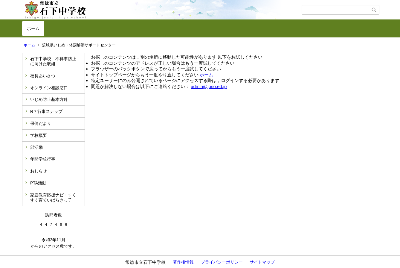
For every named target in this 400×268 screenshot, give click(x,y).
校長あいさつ (42, 75)
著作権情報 (183, 262)
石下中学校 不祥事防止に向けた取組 (53, 61)
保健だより (40, 123)
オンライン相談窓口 (49, 87)
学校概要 (38, 135)
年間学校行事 (42, 159)
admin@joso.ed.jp (209, 86)
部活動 (36, 147)
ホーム (33, 28)
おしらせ (38, 171)
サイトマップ (262, 262)
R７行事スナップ (46, 111)
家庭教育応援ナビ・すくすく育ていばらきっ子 (53, 197)
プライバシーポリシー (222, 262)
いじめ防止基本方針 (49, 99)
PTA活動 (38, 183)
